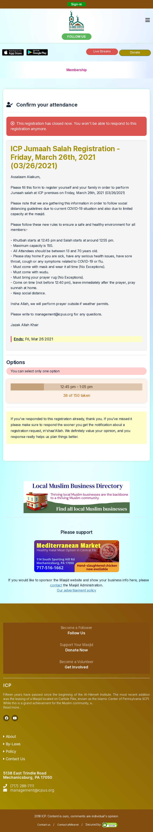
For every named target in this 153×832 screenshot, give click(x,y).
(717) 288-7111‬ (22, 786)
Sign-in (76, 4)
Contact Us (14, 759)
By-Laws (12, 744)
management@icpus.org (32, 790)
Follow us (76, 36)
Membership (76, 70)
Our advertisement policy (76, 590)
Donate (135, 52)
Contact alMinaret (68, 824)
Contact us (43, 824)
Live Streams (102, 51)
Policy (9, 751)
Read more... (12, 707)
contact (56, 585)
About (9, 736)
